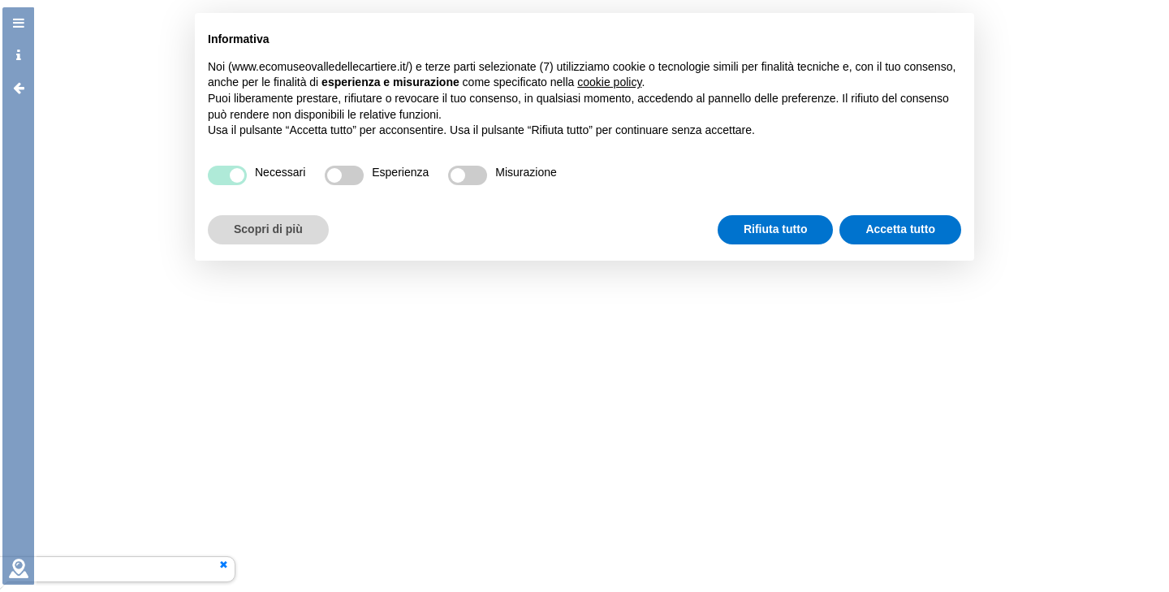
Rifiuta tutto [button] (776, 229)
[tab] (18, 23)
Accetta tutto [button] (900, 229)
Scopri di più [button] (268, 229)
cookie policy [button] (609, 82)
